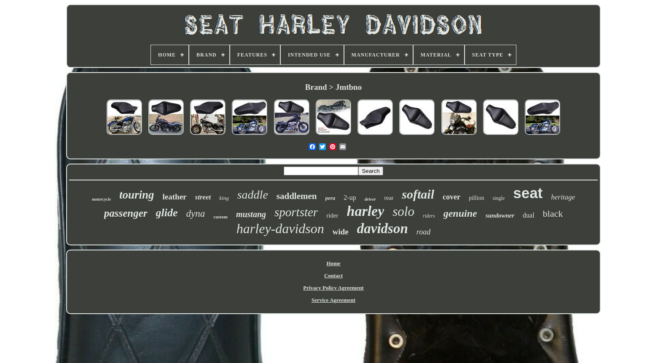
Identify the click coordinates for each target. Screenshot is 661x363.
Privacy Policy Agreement (333, 288)
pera (330, 198)
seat (528, 193)
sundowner (500, 215)
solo (403, 211)
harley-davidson (280, 228)
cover (451, 197)
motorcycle (101, 199)
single (499, 198)
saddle (252, 194)
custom (220, 216)
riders (429, 216)
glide (167, 213)
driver (370, 199)
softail (418, 194)
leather (175, 196)
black (553, 213)
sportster (296, 212)
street (203, 197)
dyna (195, 213)
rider (332, 215)
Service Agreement (333, 300)
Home (333, 263)
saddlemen (297, 196)
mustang (251, 214)
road (423, 232)
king (223, 198)
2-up (350, 197)
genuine (460, 213)
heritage (563, 197)
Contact (333, 275)
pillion (476, 198)
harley (365, 211)
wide (341, 231)
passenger (126, 213)
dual (529, 215)
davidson (382, 228)
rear (389, 198)
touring (136, 194)
